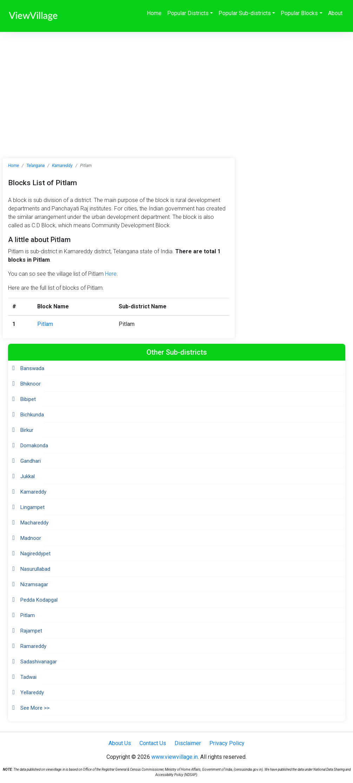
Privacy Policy (226, 743)
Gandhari (30, 461)
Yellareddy (32, 692)
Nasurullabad (35, 569)
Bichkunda (32, 414)
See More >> (35, 708)
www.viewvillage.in (174, 757)
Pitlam (45, 324)
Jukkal (27, 476)
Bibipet (28, 399)
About (335, 13)
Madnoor (30, 538)
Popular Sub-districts (244, 13)
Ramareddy (33, 646)
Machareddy (34, 523)
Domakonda (34, 445)
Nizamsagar (34, 584)
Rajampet (31, 631)
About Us (120, 743)
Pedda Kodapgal (39, 600)
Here (111, 273)
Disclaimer (188, 743)
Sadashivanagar (38, 661)
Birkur (26, 430)
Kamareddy (62, 165)
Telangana (35, 165)
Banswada (32, 368)
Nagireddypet (35, 553)
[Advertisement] (176, 84)
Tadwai (28, 677)
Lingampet (32, 507)
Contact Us (152, 743)
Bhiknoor (30, 384)
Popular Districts (188, 13)
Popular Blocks (299, 13)
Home (154, 13)
